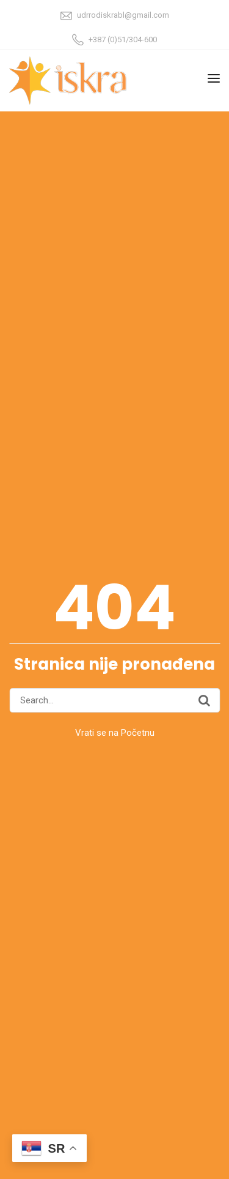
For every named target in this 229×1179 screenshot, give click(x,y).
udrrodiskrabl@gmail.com (123, 15)
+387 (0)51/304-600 (123, 39)
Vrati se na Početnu (114, 732)
